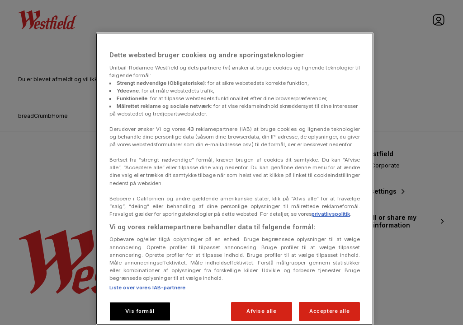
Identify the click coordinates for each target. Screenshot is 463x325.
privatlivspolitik (331, 214)
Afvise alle (261, 311)
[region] (234, 178)
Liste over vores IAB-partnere (147, 287)
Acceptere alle (329, 311)
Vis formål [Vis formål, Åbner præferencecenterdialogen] (139, 311)
